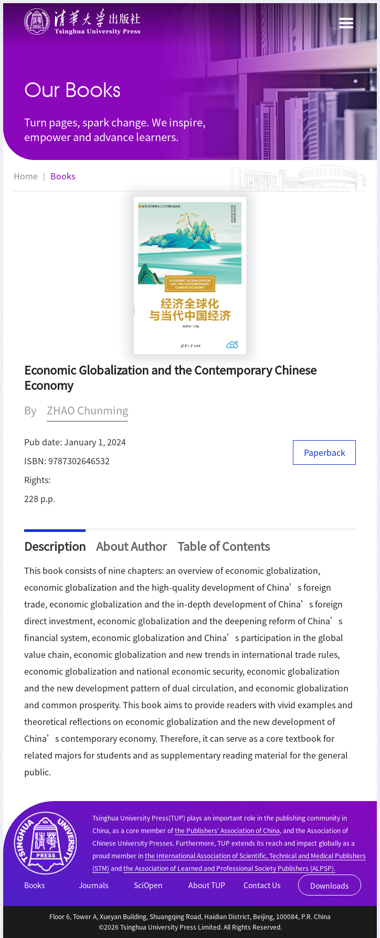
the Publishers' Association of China (227, 830)
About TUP (206, 885)
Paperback (324, 452)
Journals (94, 885)
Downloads (329, 885)
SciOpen (148, 885)
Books (62, 175)
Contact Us (262, 885)
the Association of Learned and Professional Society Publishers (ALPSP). (229, 868)
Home (26, 175)
